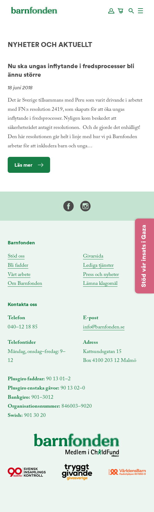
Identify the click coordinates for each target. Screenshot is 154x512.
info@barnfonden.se (103, 327)
